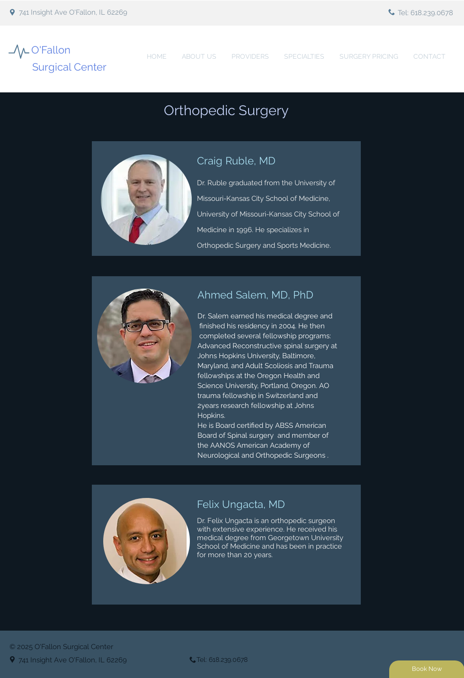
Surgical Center (69, 67)
